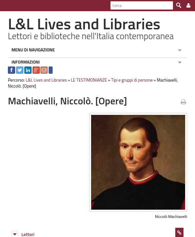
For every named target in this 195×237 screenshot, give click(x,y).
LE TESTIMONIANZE (86, 80)
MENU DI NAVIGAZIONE (30, 49)
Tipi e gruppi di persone (129, 80)
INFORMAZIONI (23, 62)
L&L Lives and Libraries (43, 80)
